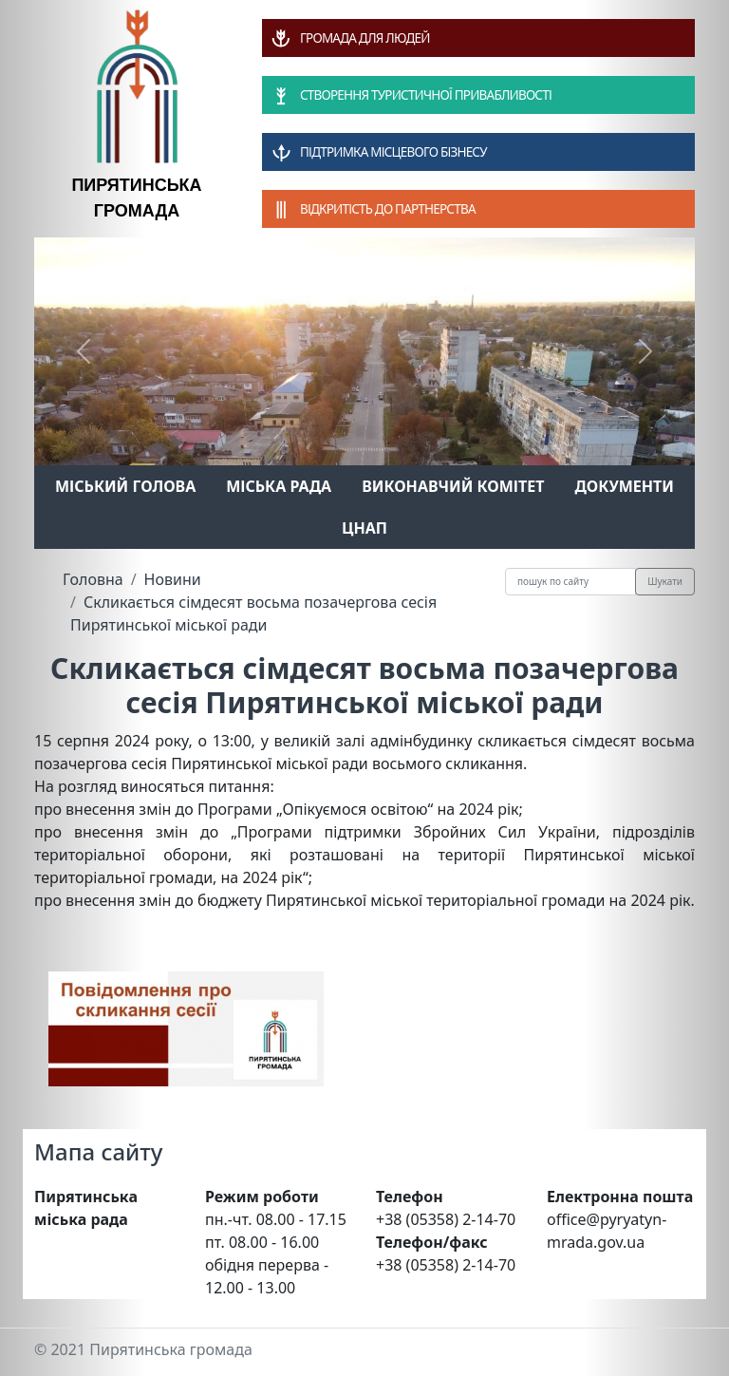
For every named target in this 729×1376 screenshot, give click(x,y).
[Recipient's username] (570, 581)
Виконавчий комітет (453, 486)
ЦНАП (364, 528)
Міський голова (125, 486)
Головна (93, 579)
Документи (624, 486)
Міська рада (278, 486)
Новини (172, 579)
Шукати (664, 581)
